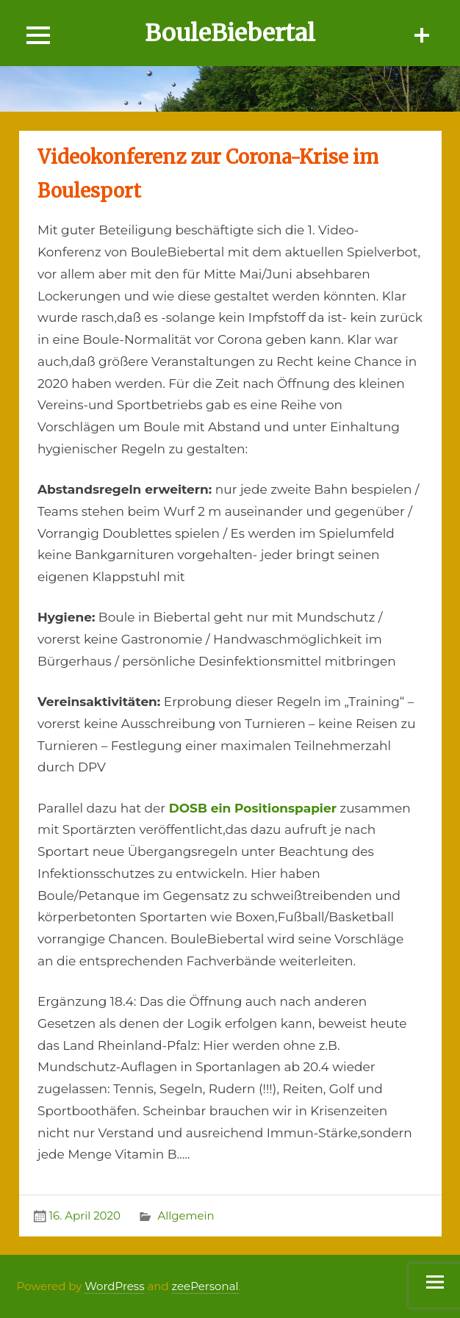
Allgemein (185, 1215)
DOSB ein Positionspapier (253, 808)
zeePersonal (205, 1286)
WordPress (114, 1286)
